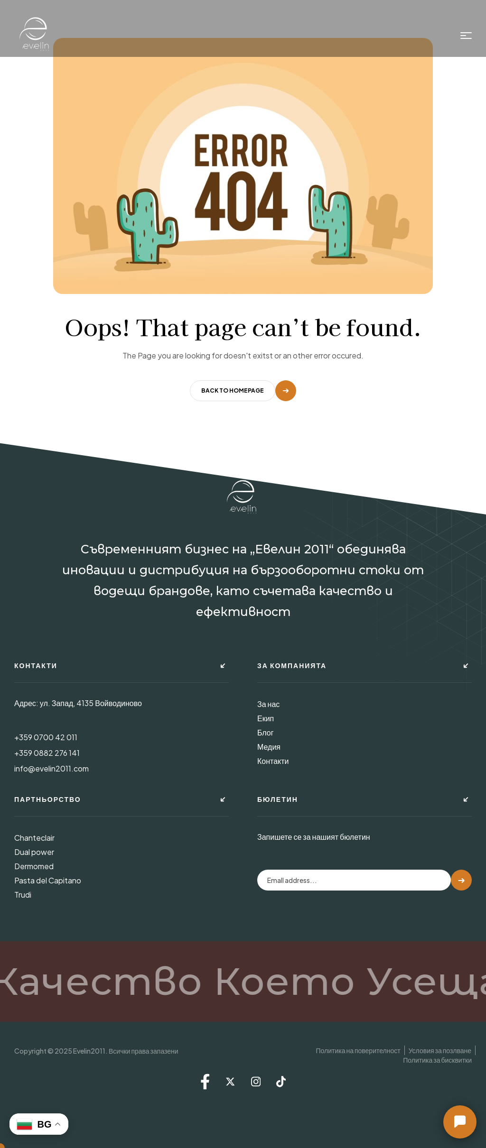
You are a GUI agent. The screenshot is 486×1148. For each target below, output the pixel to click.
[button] (460, 1122)
